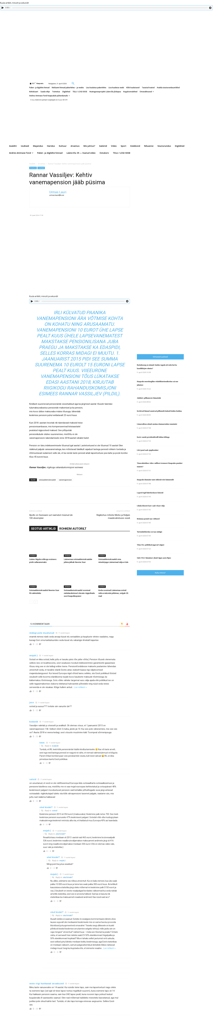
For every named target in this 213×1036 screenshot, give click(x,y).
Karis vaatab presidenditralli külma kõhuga (153, 437)
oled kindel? (60, 834)
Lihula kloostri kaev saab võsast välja (151, 506)
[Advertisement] (175, 291)
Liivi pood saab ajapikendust (147, 450)
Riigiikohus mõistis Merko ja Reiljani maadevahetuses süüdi (113, 516)
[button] (73, 83)
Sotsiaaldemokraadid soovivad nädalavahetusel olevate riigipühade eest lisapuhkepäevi (79, 593)
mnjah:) (62, 860)
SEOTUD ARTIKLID (43, 528)
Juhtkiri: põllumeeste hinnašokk (149, 398)
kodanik (55, 746)
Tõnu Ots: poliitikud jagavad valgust (150, 545)
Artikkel (33, 556)
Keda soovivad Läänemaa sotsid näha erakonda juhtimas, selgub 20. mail (113, 593)
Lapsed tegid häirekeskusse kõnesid (150, 493)
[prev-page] (31, 602)
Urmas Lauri (57, 192)
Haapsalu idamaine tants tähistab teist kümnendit (155, 480)
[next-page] (35, 602)
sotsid (54, 810)
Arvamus (41, 164)
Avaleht (32, 164)
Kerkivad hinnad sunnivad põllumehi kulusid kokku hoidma (159, 411)
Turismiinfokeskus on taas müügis (149, 532)
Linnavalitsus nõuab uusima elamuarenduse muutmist (157, 424)
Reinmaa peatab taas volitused (148, 519)
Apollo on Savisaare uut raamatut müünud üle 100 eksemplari (51, 516)
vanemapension (65, 480)
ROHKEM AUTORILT (72, 528)
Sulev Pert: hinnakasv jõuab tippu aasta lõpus (154, 558)
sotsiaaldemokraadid (47, 480)
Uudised (41, 168)
